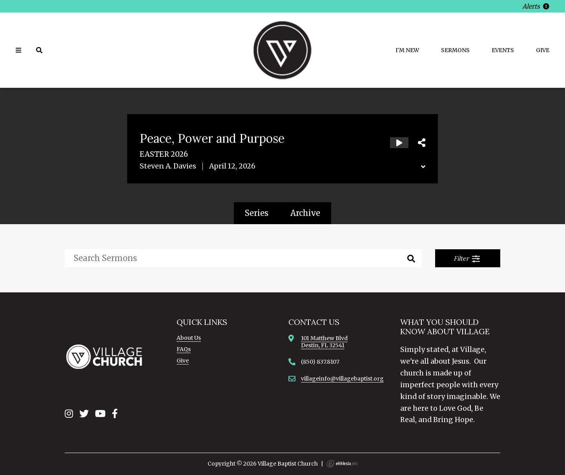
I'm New (407, 50)
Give (542, 50)
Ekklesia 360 (342, 464)
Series (256, 213)
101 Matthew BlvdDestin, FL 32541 (324, 342)
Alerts (535, 6)
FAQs (184, 349)
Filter (467, 258)
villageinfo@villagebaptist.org (342, 378)
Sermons (455, 50)
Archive (305, 213)
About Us (189, 337)
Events (503, 50)
